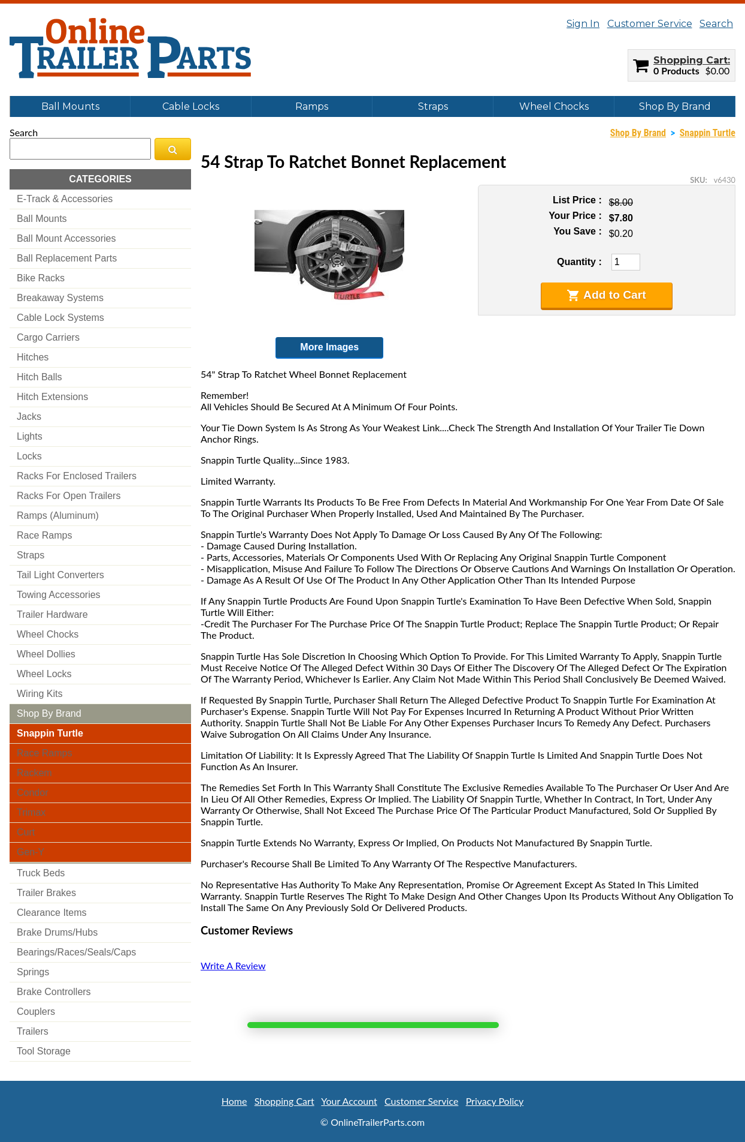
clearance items (52, 912)
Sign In (583, 23)
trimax (31, 812)
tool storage (44, 1051)
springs (33, 972)
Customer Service (649, 23)
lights (30, 436)
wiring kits (39, 694)
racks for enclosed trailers (77, 476)
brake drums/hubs (57, 932)
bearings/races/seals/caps (76, 952)
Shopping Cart (690, 60)
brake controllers (54, 992)
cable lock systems (60, 317)
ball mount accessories (66, 238)
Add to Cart (606, 295)
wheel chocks (47, 634)
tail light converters (60, 575)
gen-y (30, 852)
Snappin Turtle (707, 133)
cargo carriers (48, 337)
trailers (33, 1031)
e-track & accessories (65, 199)
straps (30, 555)
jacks (29, 416)
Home (234, 1101)
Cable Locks (190, 106)
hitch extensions (52, 397)
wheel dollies (46, 654)
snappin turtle (50, 733)
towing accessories (59, 595)
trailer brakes (46, 893)
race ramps (44, 535)
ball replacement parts (67, 258)
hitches (33, 357)
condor (32, 793)
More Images (329, 347)
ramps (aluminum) (58, 515)
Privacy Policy (495, 1101)
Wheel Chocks (554, 106)
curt (26, 832)
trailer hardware (52, 614)
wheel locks (44, 674)
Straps (433, 106)
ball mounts (42, 219)
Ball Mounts (70, 106)
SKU (697, 180)
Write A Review (233, 965)
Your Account (349, 1101)
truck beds (41, 873)
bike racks (41, 278)
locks (29, 456)
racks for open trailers (68, 496)
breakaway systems (60, 298)
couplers (36, 1011)
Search (716, 23)
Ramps (311, 106)
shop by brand (49, 713)
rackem (34, 773)
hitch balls (39, 377)
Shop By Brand (675, 106)
